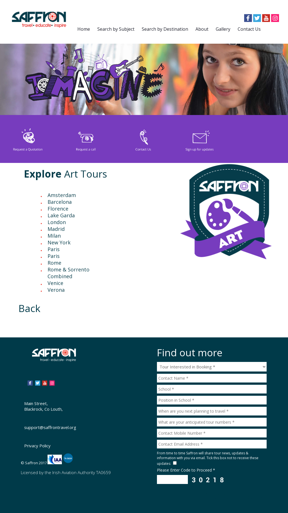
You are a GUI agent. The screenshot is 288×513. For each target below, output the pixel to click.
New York (59, 242)
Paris (54, 249)
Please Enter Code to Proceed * (186, 470)
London (57, 222)
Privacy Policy (37, 445)
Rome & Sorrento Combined (68, 273)
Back (29, 308)
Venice (55, 283)
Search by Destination (165, 29)
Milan (54, 235)
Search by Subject (115, 29)
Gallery (223, 29)
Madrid (56, 228)
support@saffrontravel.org (50, 427)
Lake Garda (61, 215)
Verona (56, 289)
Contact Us (249, 29)
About (201, 29)
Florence (58, 208)
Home (83, 29)
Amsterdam (62, 195)
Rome (54, 262)
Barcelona (60, 201)
